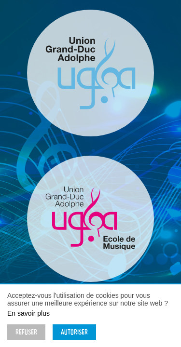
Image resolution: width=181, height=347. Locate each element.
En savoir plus (28, 313)
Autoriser (74, 332)
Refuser (26, 332)
